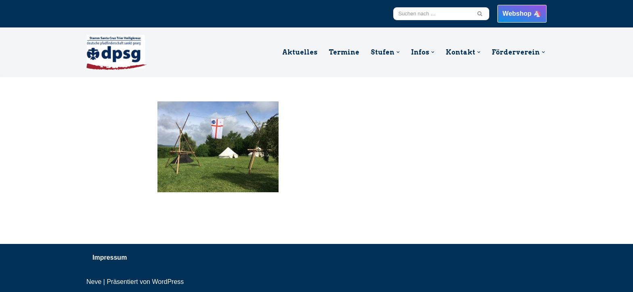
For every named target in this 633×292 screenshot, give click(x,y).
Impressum (109, 257)
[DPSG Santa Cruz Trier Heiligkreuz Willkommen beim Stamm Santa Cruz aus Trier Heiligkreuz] (116, 52)
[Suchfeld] (432, 13)
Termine (344, 52)
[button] (398, 52)
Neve (93, 281)
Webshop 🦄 (522, 13)
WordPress (168, 281)
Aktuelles (299, 52)
